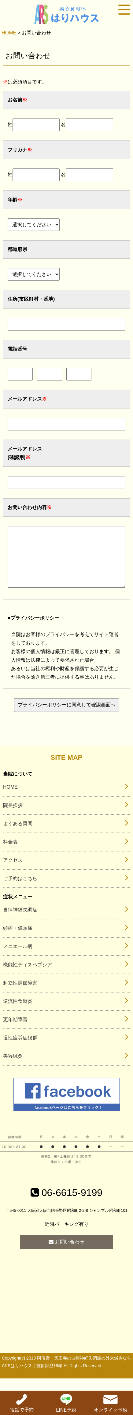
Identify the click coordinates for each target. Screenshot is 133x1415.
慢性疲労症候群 (20, 1049)
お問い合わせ (66, 1254)
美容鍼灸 (13, 1068)
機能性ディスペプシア (27, 976)
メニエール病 (17, 958)
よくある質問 (17, 835)
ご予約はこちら (20, 890)
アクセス (13, 872)
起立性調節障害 (20, 995)
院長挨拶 (13, 817)
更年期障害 (15, 1031)
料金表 (10, 854)
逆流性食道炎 (17, 1013)
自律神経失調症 (20, 922)
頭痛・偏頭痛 (17, 940)
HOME (9, 32)
